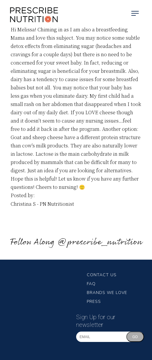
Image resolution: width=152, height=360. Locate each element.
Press (94, 301)
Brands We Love (107, 292)
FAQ (91, 284)
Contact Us (102, 275)
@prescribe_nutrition (100, 242)
